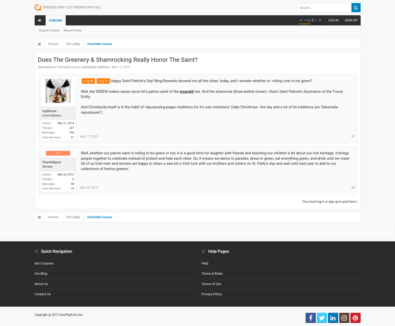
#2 (353, 187)
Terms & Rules (212, 273)
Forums (55, 20)
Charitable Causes (69, 67)
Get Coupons (44, 263)
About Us (41, 284)
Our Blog (41, 273)
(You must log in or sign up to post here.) (329, 201)
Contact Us (43, 294)
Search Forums (49, 30)
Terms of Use (211, 284)
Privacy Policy (212, 294)
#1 (353, 136)
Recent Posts (73, 30)
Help (205, 263)
